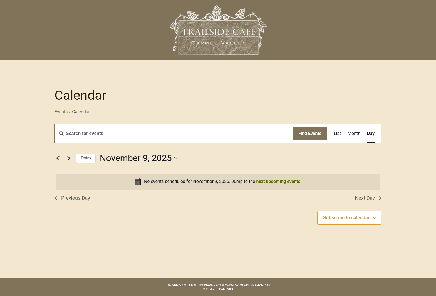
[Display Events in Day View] (371, 133)
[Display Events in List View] (337, 133)
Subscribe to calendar (346, 217)
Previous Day (72, 198)
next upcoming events (278, 181)
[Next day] (68, 158)
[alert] (218, 182)
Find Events (309, 133)
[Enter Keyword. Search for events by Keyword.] (174, 133)
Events (61, 111)
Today (86, 158)
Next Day (368, 198)
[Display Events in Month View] (354, 133)
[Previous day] (57, 158)
